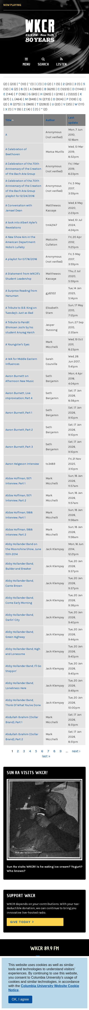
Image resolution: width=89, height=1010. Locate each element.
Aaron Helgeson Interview (22, 463)
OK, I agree (20, 999)
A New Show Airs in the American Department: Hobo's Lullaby (20, 242)
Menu (26, 64)
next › (76, 751)
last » (46, 756)
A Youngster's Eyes (17, 344)
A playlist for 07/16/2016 (21, 259)
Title (9, 120)
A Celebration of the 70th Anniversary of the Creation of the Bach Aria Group (23, 168)
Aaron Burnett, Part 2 (19, 429)
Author (50, 120)
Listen (61, 64)
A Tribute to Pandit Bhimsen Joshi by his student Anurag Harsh (20, 327)
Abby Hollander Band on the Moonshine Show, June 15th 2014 (23, 549)
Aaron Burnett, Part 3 (19, 446)
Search (43, 64)
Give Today (20, 922)
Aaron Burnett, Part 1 (18, 412)
